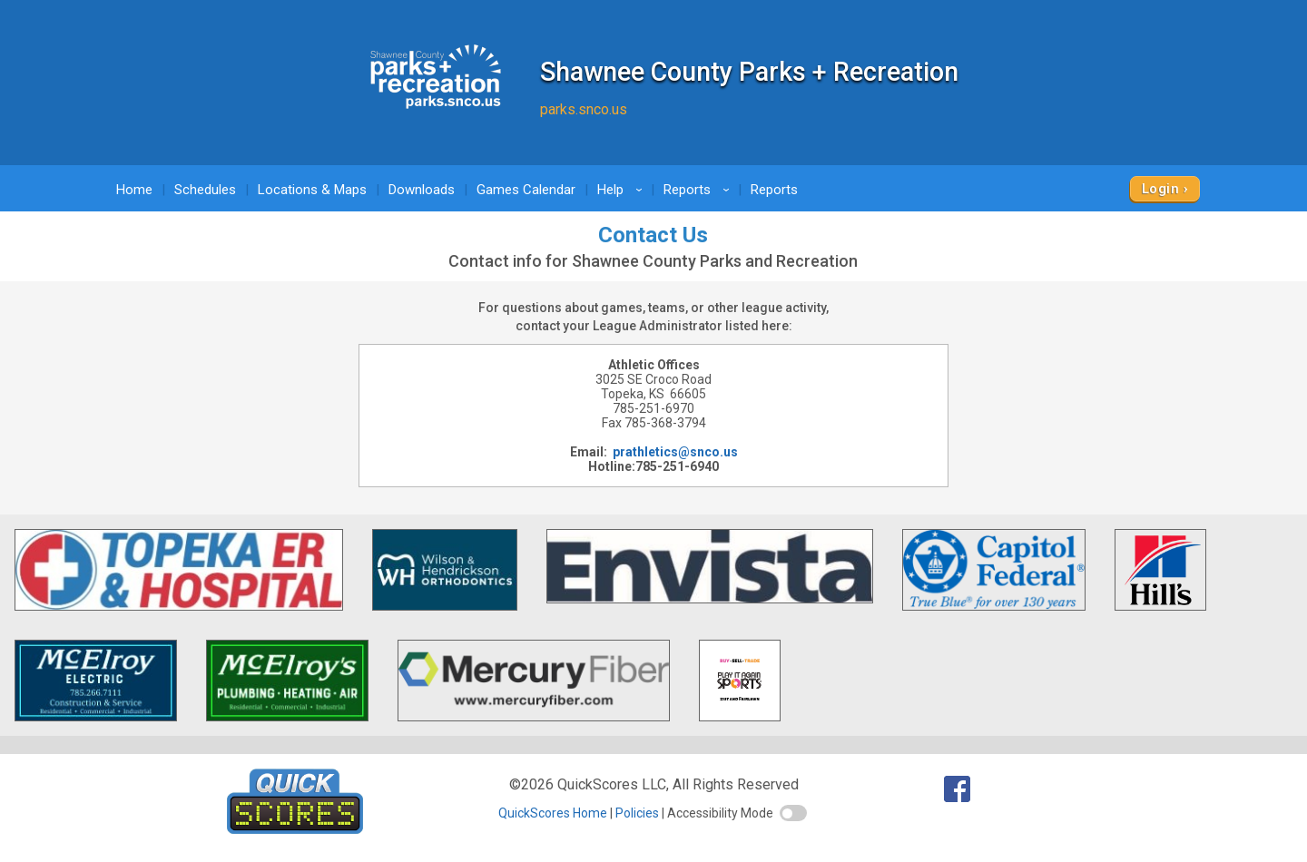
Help (622, 189)
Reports (699, 189)
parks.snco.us (583, 109)
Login (1160, 189)
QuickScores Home (552, 813)
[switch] (793, 813)
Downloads (421, 189)
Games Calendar (526, 189)
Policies (637, 813)
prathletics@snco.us (675, 452)
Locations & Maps (312, 189)
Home (134, 189)
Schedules (205, 189)
